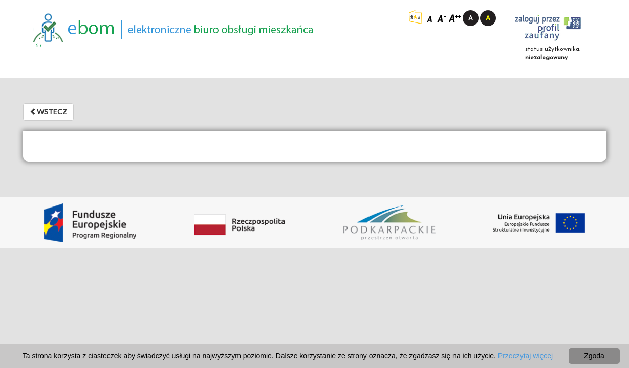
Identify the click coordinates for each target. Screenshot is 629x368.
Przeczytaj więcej (525, 356)
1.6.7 (37, 45)
